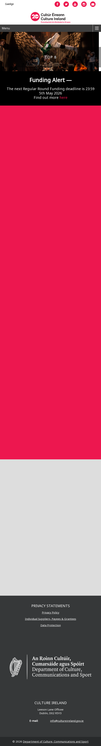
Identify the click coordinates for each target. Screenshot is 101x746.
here (63, 97)
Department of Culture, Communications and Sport (55, 741)
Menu (6, 28)
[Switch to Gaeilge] (9, 4)
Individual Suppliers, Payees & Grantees (50, 619)
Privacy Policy (50, 612)
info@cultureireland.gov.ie (67, 721)
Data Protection (50, 625)
